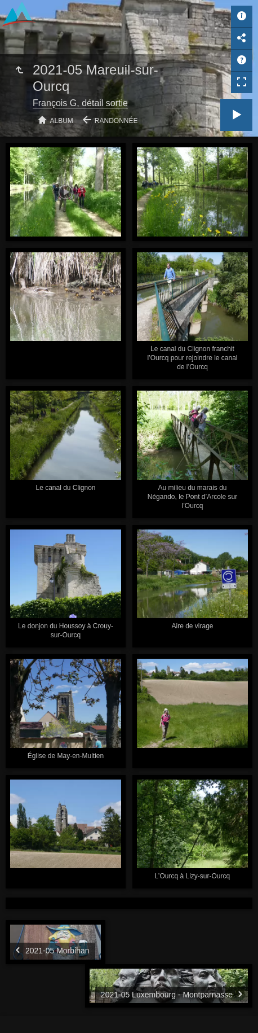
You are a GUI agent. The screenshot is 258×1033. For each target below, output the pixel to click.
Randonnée (116, 121)
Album (61, 121)
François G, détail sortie (80, 103)
